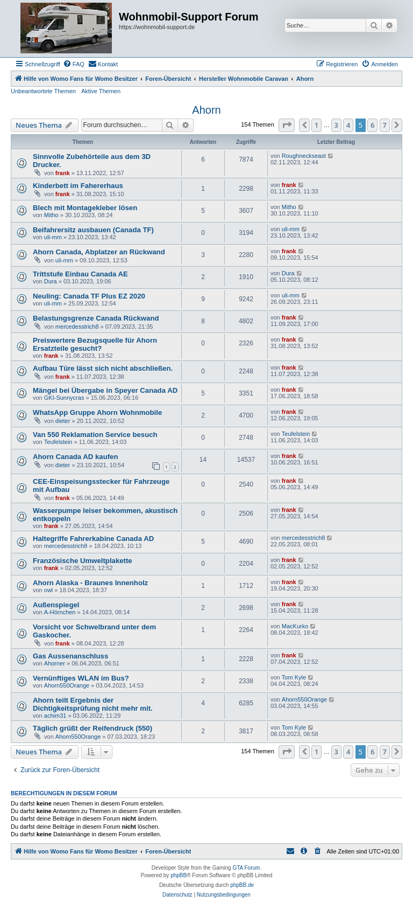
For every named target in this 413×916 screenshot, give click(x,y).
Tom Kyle (294, 677)
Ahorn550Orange (66, 685)
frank (62, 173)
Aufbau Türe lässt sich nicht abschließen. (103, 368)
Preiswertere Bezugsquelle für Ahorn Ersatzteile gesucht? (95, 344)
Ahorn (206, 110)
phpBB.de (242, 885)
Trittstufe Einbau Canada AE (80, 274)
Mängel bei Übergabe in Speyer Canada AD (105, 390)
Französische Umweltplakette (82, 561)
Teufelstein (58, 442)
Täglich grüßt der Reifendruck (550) (92, 728)
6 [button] (372, 125)
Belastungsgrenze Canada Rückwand (96, 318)
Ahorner (54, 663)
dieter (62, 421)
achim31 (55, 715)
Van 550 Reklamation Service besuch (95, 435)
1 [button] (316, 125)
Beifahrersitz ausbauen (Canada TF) (93, 230)
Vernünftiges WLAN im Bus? (81, 678)
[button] (287, 125)
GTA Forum (246, 868)
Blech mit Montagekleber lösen (85, 208)
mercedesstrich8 (77, 326)
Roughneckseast (304, 155)
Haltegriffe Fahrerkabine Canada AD (93, 539)
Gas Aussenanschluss (70, 656)
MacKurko (295, 626)
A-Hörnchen (60, 612)
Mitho (51, 215)
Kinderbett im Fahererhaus (78, 186)
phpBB (178, 875)
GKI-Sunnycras (64, 397)
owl (48, 590)
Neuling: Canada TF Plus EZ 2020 (89, 296)
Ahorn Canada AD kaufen (75, 457)
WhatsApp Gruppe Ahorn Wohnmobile (97, 412)
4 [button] (348, 125)
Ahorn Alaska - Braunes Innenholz (90, 583)
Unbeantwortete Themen (43, 91)
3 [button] (336, 125)
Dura (50, 281)
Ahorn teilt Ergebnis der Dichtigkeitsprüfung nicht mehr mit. (93, 704)
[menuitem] (73, 64)
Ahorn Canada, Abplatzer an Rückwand (99, 252)
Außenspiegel (56, 605)
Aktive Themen (100, 91)
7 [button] (385, 125)
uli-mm (53, 237)
